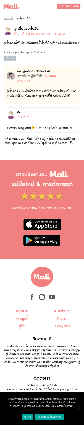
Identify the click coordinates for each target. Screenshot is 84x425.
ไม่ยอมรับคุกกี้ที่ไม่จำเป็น (49, 417)
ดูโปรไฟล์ (50, 76)
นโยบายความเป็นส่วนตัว (61, 406)
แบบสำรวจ (62, 311)
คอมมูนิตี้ (8, 18)
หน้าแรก (22, 311)
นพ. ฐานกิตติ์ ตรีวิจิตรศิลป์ (33, 71)
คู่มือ (22, 326)
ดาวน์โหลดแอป (69, 6)
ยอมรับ (27, 417)
